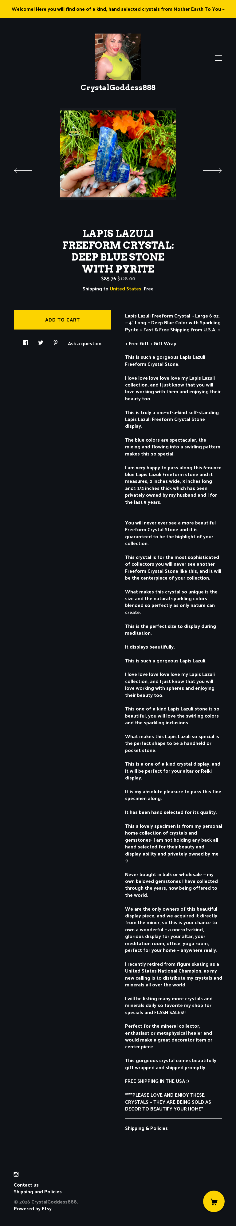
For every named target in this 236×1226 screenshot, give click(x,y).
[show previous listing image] (29, 168)
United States (125, 288)
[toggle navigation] (218, 58)
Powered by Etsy (33, 1208)
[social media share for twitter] (40, 341)
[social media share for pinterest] (55, 341)
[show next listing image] (206, 168)
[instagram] (16, 1174)
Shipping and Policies (38, 1191)
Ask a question (84, 343)
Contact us (26, 1184)
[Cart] (214, 1201)
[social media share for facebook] (25, 341)
